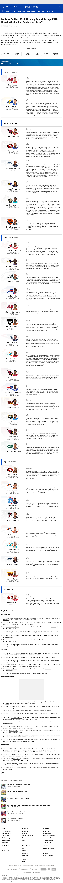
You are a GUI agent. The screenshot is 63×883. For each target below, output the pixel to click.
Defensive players (55, 53)
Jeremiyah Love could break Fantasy (18, 798)
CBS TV (24, 840)
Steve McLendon (13, 731)
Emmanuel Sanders (12, 393)
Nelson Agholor (11, 267)
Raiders (48, 635)
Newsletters (46, 851)
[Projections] (21, 11)
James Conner (12, 136)
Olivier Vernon (15, 722)
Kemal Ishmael (15, 657)
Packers (52, 713)
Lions (7, 627)
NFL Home (3, 14)
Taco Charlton (15, 706)
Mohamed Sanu (11, 359)
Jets (7, 635)
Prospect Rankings (17, 14)
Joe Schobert (14, 754)
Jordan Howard (11, 205)
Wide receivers (27, 53)
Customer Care (6, 851)
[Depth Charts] (46, 11)
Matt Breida (12, 151)
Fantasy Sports (6, 833)
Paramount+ (26, 838)
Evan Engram (12, 491)
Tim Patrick (11, 422)
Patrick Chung (15, 653)
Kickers (46, 53)
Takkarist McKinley (16, 718)
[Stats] (38, 11)
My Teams (45, 853)
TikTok (24, 851)
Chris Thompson (12, 227)
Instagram (25, 853)
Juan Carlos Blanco (7, 25)
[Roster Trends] (31, 11)
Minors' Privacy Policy (49, 836)
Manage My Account (48, 849)
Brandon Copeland (14, 748)
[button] (53, 11)
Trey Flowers (13, 710)
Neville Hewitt (36, 750)
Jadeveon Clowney (17, 702)
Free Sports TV (6, 836)
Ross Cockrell (16, 640)
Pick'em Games (6, 831)
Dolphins (48, 669)
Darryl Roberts (13, 635)
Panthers (6, 620)
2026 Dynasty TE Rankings (15, 819)
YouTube (24, 849)
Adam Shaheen (12, 550)
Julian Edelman (11, 343)
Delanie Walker (11, 506)
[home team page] (10, 80)
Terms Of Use (47, 831)
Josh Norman (15, 631)
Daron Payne (15, 735)
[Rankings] (13, 11)
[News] (7, 11)
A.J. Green (11, 378)
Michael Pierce (14, 739)
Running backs (17, 53)
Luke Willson (12, 564)
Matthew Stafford (11, 107)
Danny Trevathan (14, 767)
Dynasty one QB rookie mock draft (17, 791)
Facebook (25, 855)
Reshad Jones (15, 673)
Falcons (53, 644)
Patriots (8, 622)
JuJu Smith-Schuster (11, 251)
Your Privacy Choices (49, 838)
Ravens (8, 739)
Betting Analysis (6, 838)
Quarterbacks (6, 53)
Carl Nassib (16, 759)
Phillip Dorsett (11, 327)
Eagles (7, 703)
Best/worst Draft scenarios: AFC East (18, 785)
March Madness (6, 840)
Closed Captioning (48, 840)
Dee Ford (12, 713)
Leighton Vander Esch (18, 763)
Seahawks (8, 702)
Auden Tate (12, 437)
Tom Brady (12, 85)
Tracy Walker (13, 660)
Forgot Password (48, 855)
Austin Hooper (12, 520)
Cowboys (55, 622)
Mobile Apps (5, 842)
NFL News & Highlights (28, 14)
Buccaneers (9, 644)
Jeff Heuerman (12, 535)
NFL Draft (9, 14)
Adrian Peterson (12, 168)
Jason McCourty (15, 622)
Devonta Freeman (11, 189)
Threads (24, 860)
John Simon (14, 726)
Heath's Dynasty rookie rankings (17, 812)
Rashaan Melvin (14, 627)
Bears (7, 767)
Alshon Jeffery (11, 281)
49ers (7, 713)
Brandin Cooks (11, 296)
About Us (25, 831)
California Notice (47, 842)
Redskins (53, 627)
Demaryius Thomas (12, 451)
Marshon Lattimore (15, 618)
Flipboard (25, 862)
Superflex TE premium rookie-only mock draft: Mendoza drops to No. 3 (28, 805)
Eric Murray (14, 669)
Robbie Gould (12, 602)
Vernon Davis (12, 579)
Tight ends (37, 53)
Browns (8, 669)
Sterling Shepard (11, 312)
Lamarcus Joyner (15, 664)
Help (3, 849)
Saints (7, 618)
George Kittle (12, 475)
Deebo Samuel (11, 407)
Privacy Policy (47, 833)
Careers (24, 833)
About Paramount (27, 836)
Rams (5, 741)
